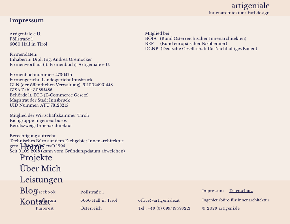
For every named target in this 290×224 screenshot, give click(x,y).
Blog (25, 190)
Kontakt (25, 201)
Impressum (213, 190)
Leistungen (25, 179)
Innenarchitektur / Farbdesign (239, 12)
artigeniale (250, 5)
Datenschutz (241, 190)
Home (25, 146)
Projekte (25, 157)
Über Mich (25, 168)
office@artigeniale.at (159, 200)
